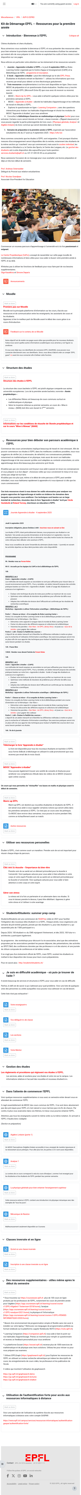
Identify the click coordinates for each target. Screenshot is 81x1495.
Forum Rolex (26, 561)
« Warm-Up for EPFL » (23, 96)
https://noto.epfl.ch (64, 1329)
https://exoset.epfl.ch (33, 1345)
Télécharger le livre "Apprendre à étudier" (23, 745)
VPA (18, 17)
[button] (34, 4)
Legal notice (22, 1484)
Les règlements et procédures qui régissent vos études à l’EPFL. (32, 1072)
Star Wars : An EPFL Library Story (41, 627)
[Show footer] (74, 1488)
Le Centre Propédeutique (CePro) (15, 255)
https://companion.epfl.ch (34, 1334)
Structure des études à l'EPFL (17, 381)
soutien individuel (66, 144)
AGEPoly (42, 919)
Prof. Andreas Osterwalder (12, 169)
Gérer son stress (11, 892)
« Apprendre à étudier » (24, 102)
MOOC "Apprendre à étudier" (17, 767)
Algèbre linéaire (7, 125)
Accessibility (11, 1484)
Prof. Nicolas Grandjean (11, 176)
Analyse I (73, 122)
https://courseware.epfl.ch (32, 1298)
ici (11, 355)
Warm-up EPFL (10, 801)
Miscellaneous (7, 17)
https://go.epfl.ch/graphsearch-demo (19, 1374)
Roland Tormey (19, 503)
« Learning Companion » (47, 107)
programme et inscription (37, 73)
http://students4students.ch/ (31, 963)
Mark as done (9, 304)
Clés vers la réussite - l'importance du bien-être (26, 867)
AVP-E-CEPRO (28, 17)
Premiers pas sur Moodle (15, 306)
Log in (76, 4)
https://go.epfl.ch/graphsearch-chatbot (19, 1380)
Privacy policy (34, 1484)
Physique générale (61, 122)
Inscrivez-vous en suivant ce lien (52, 528)
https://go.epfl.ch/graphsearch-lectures (20, 1377)
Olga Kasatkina (7, 272)
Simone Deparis (23, 272)
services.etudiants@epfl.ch (12, 153)
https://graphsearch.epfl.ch (33, 1355)
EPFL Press (65, 76)
